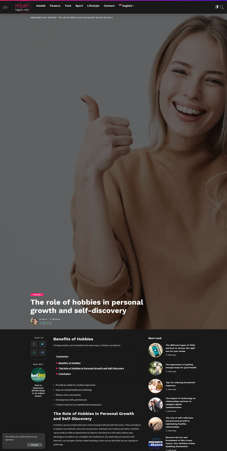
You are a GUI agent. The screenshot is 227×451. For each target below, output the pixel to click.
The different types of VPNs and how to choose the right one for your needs (180, 348)
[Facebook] (40, 323)
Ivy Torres (43, 319)
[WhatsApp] (47, 323)
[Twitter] (44, 323)
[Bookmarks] (217, 7)
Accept (34, 445)
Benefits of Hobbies (70, 363)
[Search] (222, 7)
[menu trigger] (7, 7)
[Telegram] (50, 323)
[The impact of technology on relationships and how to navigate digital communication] (155, 405)
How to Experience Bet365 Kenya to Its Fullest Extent (38, 390)
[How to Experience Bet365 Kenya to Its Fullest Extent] (38, 375)
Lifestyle (37, 295)
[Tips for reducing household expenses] (155, 386)
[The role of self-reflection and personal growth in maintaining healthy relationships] (155, 424)
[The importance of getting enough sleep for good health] (155, 368)
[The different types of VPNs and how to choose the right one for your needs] (155, 350)
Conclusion (65, 374)
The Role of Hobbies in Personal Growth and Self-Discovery (91, 368)
